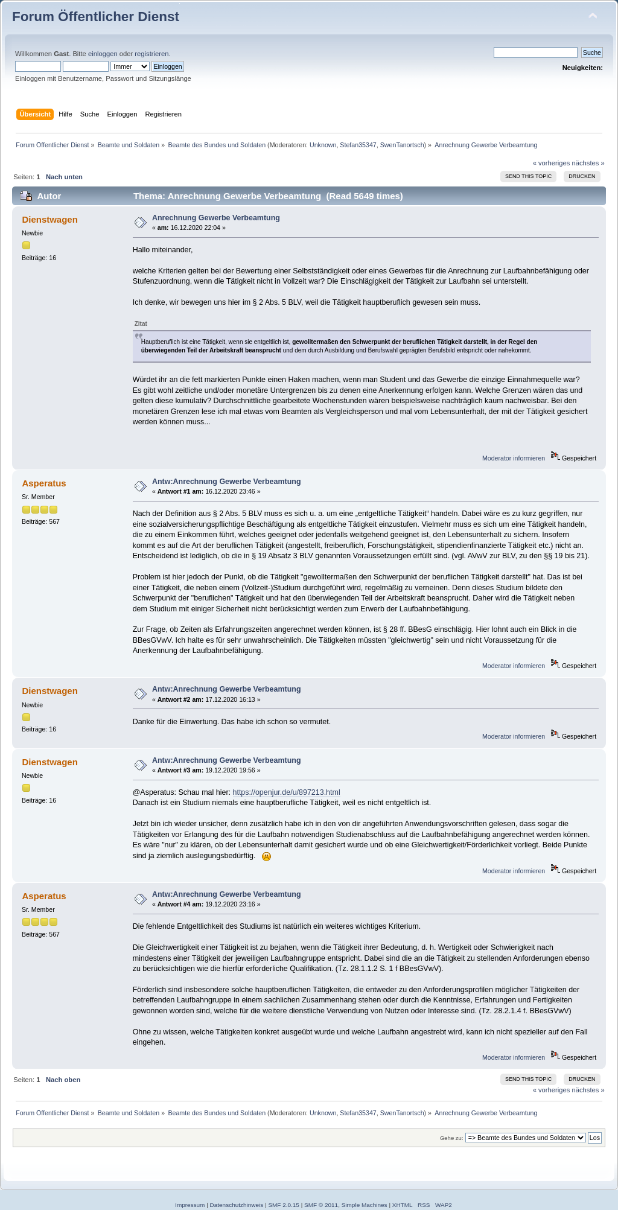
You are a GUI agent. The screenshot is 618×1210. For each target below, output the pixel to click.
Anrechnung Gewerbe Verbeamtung (216, 218)
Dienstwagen (49, 219)
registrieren (151, 53)
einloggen (103, 53)
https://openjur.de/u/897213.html (286, 792)
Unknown (323, 144)
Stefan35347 (358, 144)
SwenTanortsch (402, 144)
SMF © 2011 (321, 1205)
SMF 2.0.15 (283, 1205)
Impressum (190, 1205)
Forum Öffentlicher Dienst (95, 16)
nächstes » (588, 163)
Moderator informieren (513, 458)
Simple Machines (364, 1205)
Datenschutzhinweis (237, 1205)
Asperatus (44, 483)
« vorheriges (551, 163)
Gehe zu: (452, 1138)
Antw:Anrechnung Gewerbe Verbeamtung (226, 481)
